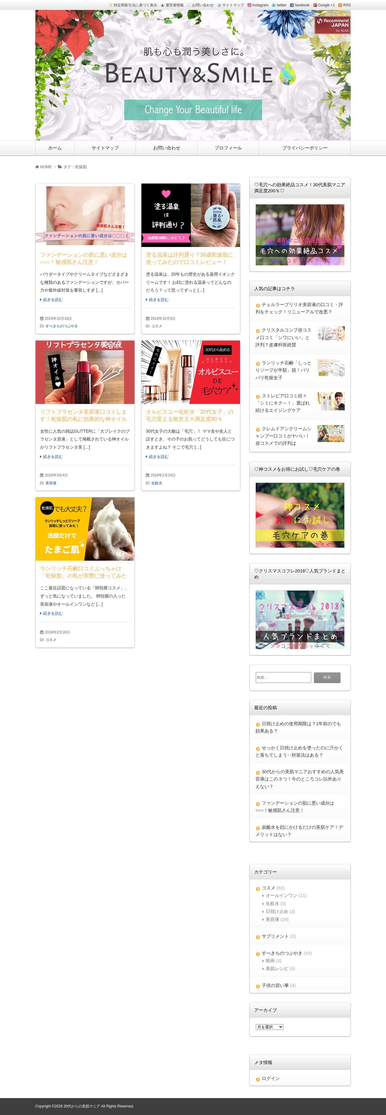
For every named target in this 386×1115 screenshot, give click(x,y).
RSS (347, 5)
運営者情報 (175, 5)
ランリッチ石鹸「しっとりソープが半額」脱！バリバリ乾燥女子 (283, 370)
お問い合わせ (203, 5)
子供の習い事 (275, 985)
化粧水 (156, 483)
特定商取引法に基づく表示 (135, 5)
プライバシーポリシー (304, 147)
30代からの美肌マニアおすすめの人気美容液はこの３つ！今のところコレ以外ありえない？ (299, 779)
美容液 (51, 483)
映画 (270, 960)
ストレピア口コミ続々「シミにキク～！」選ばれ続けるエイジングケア (282, 403)
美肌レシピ (277, 968)
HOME (43, 167)
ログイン (271, 1078)
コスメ (156, 326)
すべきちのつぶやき (62, 326)
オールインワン (281, 895)
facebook (302, 5)
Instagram (260, 5)
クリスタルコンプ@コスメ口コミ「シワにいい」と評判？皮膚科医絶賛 (283, 337)
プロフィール (228, 147)
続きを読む (53, 299)
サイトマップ (233, 5)
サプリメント (275, 936)
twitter (281, 5)
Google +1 (326, 5)
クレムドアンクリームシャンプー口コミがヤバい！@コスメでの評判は (283, 436)
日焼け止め (277, 911)
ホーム (55, 147)
